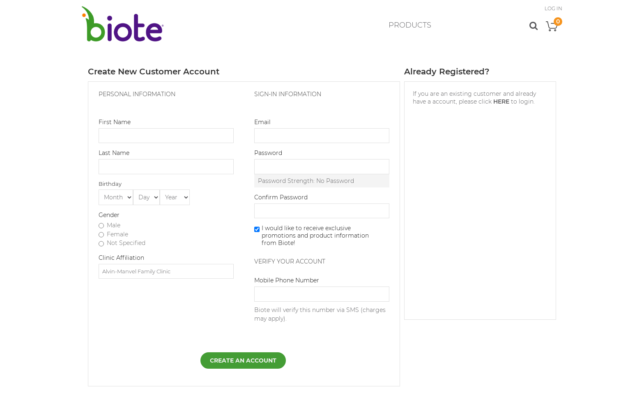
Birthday (110, 183)
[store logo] (123, 24)
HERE (501, 101)
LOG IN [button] (553, 8)
